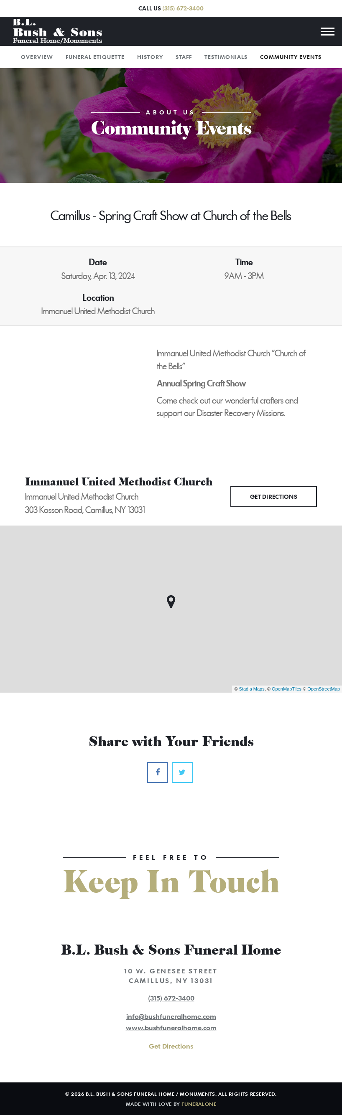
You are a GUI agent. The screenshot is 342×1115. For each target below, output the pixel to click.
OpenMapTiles (286, 688)
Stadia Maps (252, 688)
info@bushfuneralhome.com (171, 1016)
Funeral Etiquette (95, 57)
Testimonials (226, 57)
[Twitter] (182, 772)
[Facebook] (157, 772)
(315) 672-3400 (183, 8)
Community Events (291, 57)
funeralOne (198, 1103)
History (150, 57)
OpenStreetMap (323, 688)
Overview (37, 57)
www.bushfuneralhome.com (171, 1028)
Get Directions (273, 496)
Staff (184, 57)
